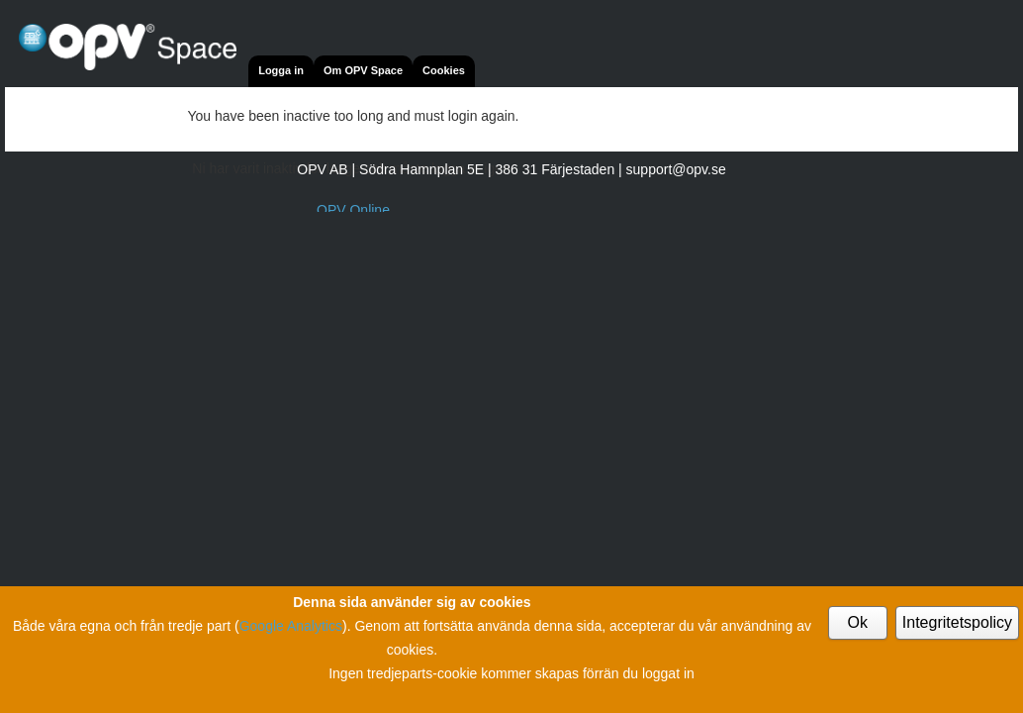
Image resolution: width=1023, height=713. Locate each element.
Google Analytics (290, 626)
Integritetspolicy (957, 622)
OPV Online (353, 210)
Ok (858, 622)
